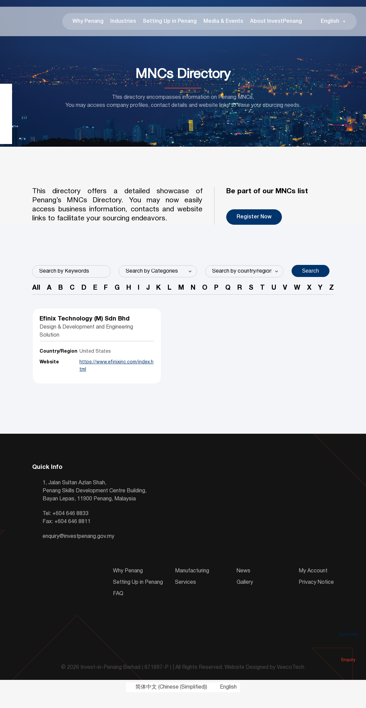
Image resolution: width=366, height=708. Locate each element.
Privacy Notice (316, 595)
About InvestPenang (270, 23)
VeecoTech (290, 681)
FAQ (118, 607)
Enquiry (348, 650)
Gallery (245, 595)
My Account (313, 584)
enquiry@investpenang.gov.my (78, 549)
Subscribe (348, 625)
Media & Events (218, 23)
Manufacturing (192, 584)
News (243, 584)
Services (185, 595)
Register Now (254, 221)
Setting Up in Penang (164, 23)
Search (310, 275)
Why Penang (82, 23)
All (36, 293)
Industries (117, 23)
